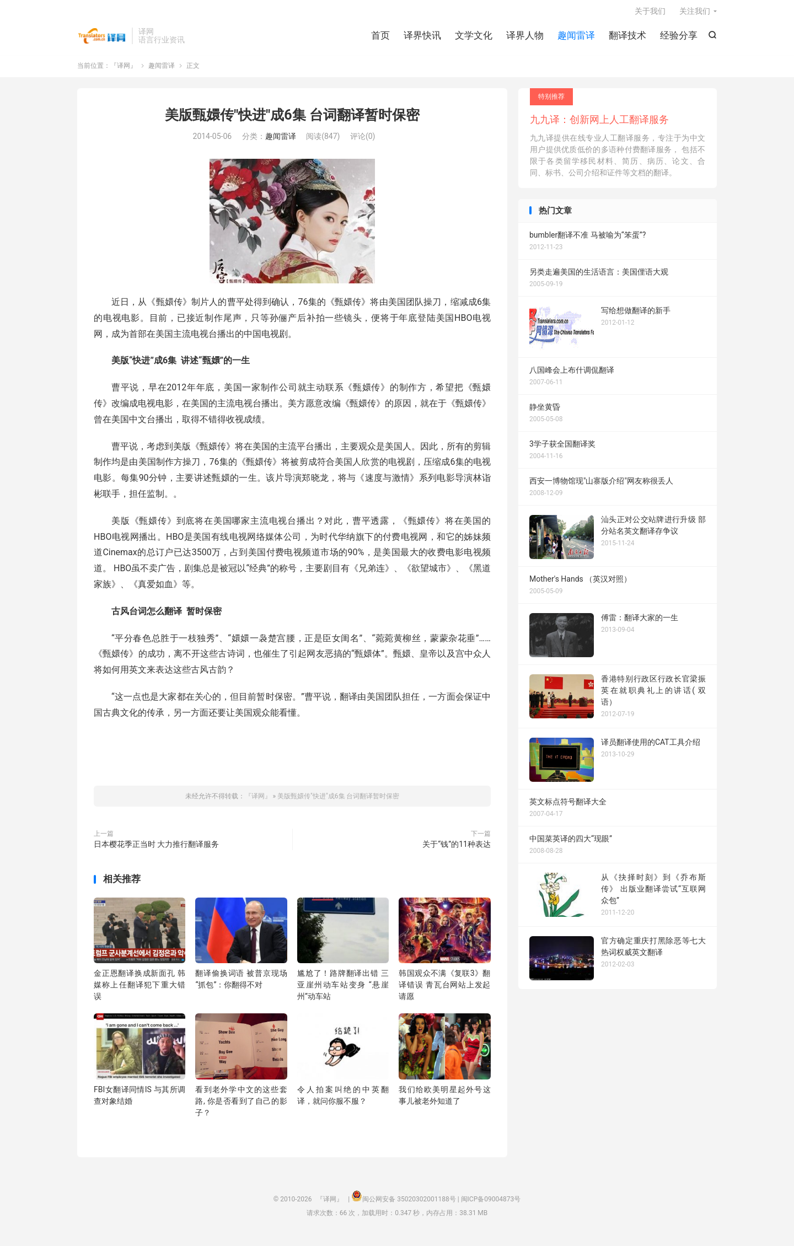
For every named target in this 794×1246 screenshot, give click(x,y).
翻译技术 (627, 38)
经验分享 (679, 38)
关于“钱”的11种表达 (456, 850)
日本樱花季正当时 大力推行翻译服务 (156, 850)
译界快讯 (422, 38)
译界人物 (525, 38)
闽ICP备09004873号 (491, 1205)
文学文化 (473, 38)
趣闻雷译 (576, 38)
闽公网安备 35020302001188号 (408, 1205)
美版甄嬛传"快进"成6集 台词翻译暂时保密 (292, 120)
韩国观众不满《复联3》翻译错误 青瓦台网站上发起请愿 (444, 991)
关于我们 (650, 14)
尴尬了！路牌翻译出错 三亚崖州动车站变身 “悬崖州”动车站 (343, 991)
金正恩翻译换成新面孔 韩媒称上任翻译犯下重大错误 (139, 991)
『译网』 (101, 39)
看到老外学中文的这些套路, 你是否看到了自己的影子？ (241, 1107)
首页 (380, 38)
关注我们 (694, 14)
